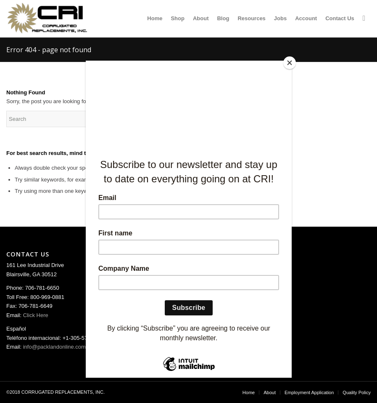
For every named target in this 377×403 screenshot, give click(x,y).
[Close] (289, 62)
